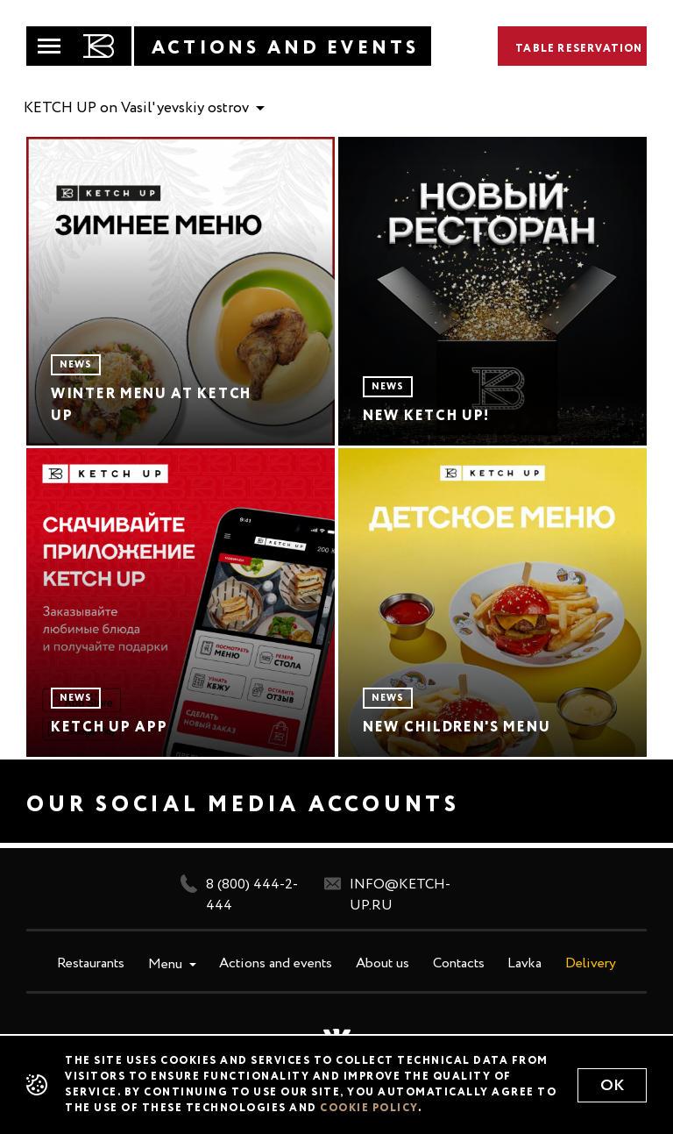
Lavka (524, 964)
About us (382, 964)
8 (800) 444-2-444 (239, 893)
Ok (612, 1086)
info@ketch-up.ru (387, 893)
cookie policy (369, 1108)
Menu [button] (167, 965)
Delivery (590, 964)
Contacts (459, 964)
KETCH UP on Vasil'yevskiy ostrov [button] (138, 108)
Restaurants (90, 964)
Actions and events (275, 964)
